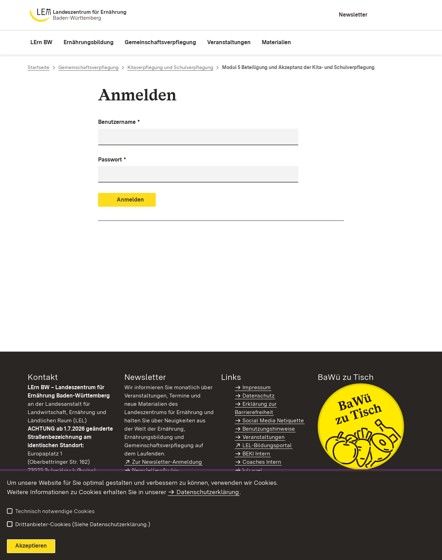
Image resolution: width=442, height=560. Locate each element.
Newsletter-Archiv (155, 470)
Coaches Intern (261, 462)
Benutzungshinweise (268, 428)
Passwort (112, 160)
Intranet (252, 470)
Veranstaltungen (263, 437)
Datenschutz (258, 395)
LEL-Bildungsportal (267, 445)
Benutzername (119, 122)
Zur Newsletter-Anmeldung (167, 462)
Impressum (256, 387)
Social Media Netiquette (273, 420)
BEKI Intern (256, 453)
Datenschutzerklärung (207, 491)
